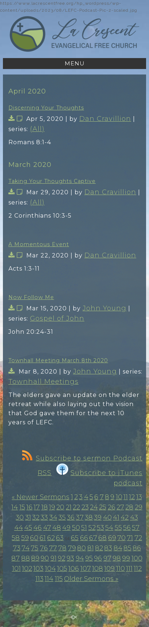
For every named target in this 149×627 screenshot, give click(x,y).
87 (15, 558)
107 (85, 569)
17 (37, 507)
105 (62, 569)
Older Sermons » (91, 579)
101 (16, 569)
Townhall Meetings (43, 382)
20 (60, 507)
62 (51, 538)
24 (94, 507)
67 (93, 538)
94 (80, 558)
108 (97, 569)
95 (89, 558)
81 (90, 548)
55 (118, 528)
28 (129, 507)
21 (69, 507)
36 (70, 517)
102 (27, 569)
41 (116, 517)
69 (112, 538)
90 (45, 558)
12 (132, 497)
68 (102, 538)
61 (42, 538)
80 (81, 548)
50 (76, 528)
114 (49, 579)
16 (29, 507)
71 (130, 538)
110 (120, 569)
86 (137, 548)
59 (25, 538)
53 (100, 528)
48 (56, 528)
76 (44, 548)
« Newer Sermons (40, 497)
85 (127, 548)
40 (107, 517)
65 (75, 538)
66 (84, 538)
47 (47, 528)
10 (119, 497)
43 (134, 517)
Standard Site (74, 607)
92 (61, 558)
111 (129, 569)
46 (37, 528)
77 (53, 548)
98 (116, 558)
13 (139, 497)
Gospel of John (57, 318)
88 (25, 558)
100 (136, 558)
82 (99, 548)
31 (28, 517)
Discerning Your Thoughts (46, 107)
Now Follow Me (31, 297)
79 (72, 548)
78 (62, 548)
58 (16, 538)
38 (89, 517)
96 (98, 558)
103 (38, 569)
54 (109, 528)
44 (18, 528)
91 (53, 558)
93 (70, 558)
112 (138, 569)
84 (118, 548)
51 (84, 528)
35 (62, 517)
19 (52, 507)
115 (59, 579)
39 (98, 517)
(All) (37, 129)
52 (92, 528)
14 (14, 507)
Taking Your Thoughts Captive (52, 181)
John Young (104, 308)
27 (120, 507)
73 (16, 548)
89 (35, 558)
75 (34, 548)
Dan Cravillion (105, 119)
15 (22, 507)
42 (125, 517)
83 (108, 548)
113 (39, 579)
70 (121, 538)
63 (60, 538)
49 (66, 528)
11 (125, 497)
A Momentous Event (38, 244)
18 (44, 507)
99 (126, 558)
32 (35, 517)
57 (136, 528)
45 (28, 528)
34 (53, 517)
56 (127, 528)
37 (80, 517)
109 (109, 569)
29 (138, 507)
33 (44, 517)
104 (50, 569)
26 (111, 507)
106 (73, 569)
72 (138, 538)
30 (20, 517)
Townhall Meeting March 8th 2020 (58, 360)
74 (26, 548)
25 (102, 507)
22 (76, 507)
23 (85, 507)
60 (34, 538)
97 (107, 558)
